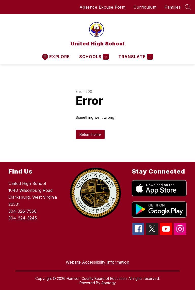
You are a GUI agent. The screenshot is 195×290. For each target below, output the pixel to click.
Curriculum (145, 7)
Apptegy (108, 283)
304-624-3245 (22, 217)
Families (173, 7)
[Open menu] (56, 57)
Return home (90, 134)
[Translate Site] (135, 57)
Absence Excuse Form (102, 7)
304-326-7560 (22, 211)
